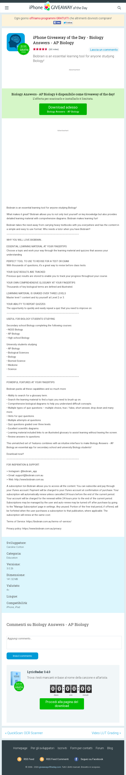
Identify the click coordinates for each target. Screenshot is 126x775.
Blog (110, 748)
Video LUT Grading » (106, 733)
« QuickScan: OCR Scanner (24, 733)
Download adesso (63, 109)
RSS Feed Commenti (57, 759)
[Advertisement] (76, 79)
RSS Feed (29, 759)
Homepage (20, 748)
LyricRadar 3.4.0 (38, 672)
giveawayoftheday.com (50, 767)
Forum (100, 748)
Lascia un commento (104, 49)
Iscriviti (62, 748)
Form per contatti (81, 748)
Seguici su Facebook (92, 759)
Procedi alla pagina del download (61, 704)
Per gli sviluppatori (42, 748)
